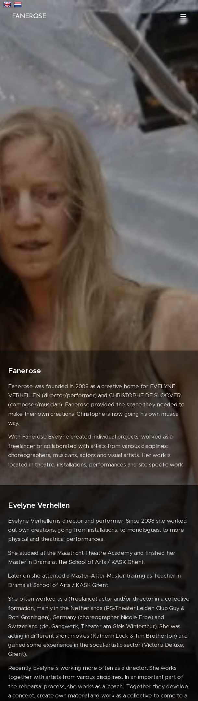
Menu (183, 16)
